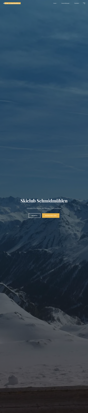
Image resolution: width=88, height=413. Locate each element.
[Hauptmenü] (84, 3)
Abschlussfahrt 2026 (50, 215)
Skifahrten (34, 215)
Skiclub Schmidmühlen (11, 3)
